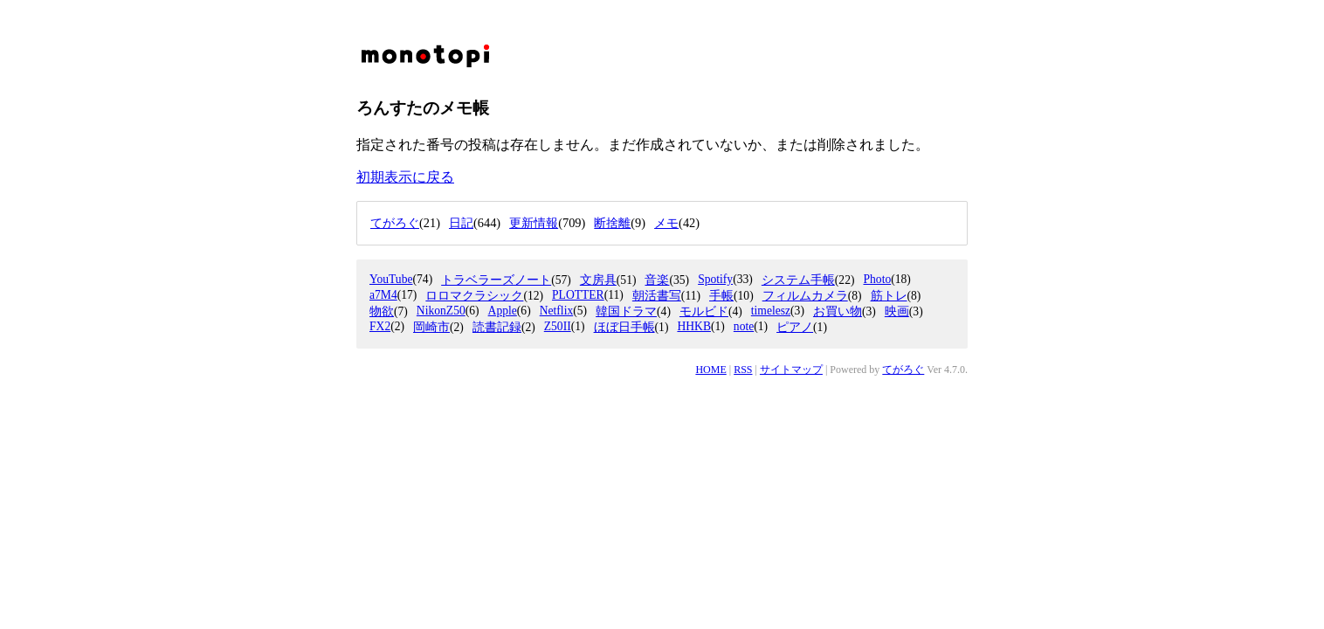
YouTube (391, 279)
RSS (743, 369)
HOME (710, 369)
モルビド (703, 311)
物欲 (381, 311)
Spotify (715, 279)
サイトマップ (791, 369)
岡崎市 (431, 327)
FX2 (379, 326)
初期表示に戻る (405, 176)
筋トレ (889, 295)
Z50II (557, 326)
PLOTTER (578, 294)
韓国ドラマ (626, 311)
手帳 (721, 295)
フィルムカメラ (805, 295)
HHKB (694, 326)
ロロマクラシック (474, 295)
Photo (877, 279)
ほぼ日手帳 (624, 327)
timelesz (770, 310)
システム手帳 (798, 280)
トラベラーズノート (496, 280)
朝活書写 (656, 295)
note (744, 326)
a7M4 (383, 294)
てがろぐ (903, 369)
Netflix (557, 310)
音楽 (657, 280)
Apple (502, 310)
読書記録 (496, 327)
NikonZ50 (441, 310)
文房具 (598, 280)
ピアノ (794, 327)
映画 (897, 311)
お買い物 (837, 311)
